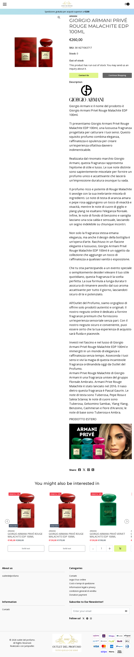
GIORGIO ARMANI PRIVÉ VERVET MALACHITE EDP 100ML (107, 535)
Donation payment (78, 594)
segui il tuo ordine (77, 579)
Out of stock (76, 60)
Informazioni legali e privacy (82, 587)
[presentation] (7, 521)
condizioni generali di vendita (82, 591)
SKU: (71, 47)
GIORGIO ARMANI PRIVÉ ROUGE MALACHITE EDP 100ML (25, 535)
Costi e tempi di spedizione (82, 583)
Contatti (73, 575)
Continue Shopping (117, 75)
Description (75, 82)
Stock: (72, 53)
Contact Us (84, 75)
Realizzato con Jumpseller (22, 646)
